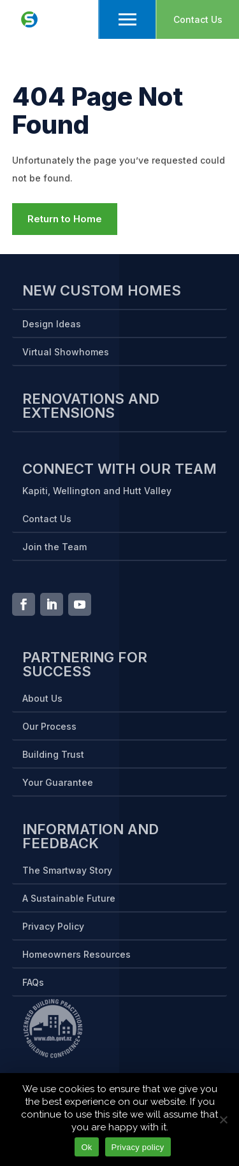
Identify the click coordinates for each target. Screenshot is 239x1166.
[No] (223, 1119)
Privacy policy (138, 1147)
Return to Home (64, 219)
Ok (86, 1147)
